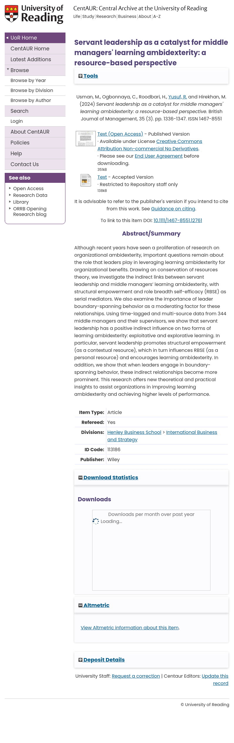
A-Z (157, 16)
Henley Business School (134, 432)
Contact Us (25, 164)
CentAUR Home (30, 48)
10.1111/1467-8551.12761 (178, 220)
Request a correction (136, 676)
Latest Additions (31, 59)
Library (21, 202)
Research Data (30, 195)
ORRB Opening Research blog (30, 211)
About (30, 131)
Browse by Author (31, 100)
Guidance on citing (173, 208)
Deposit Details (101, 659)
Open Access (28, 188)
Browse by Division (32, 90)
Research (106, 16)
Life (76, 16)
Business (127, 16)
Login (17, 121)
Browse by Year (28, 80)
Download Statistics (108, 477)
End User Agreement (159, 156)
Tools (88, 75)
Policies (20, 142)
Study (88, 16)
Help (16, 153)
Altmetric (94, 605)
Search (19, 111)
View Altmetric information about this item (130, 627)
